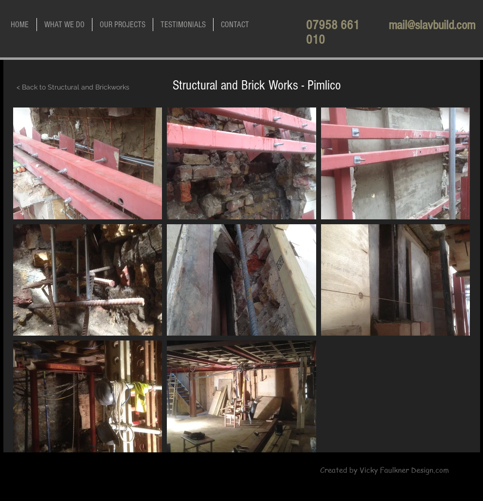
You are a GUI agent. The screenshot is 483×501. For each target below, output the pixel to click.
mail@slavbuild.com (432, 25)
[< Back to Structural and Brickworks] (73, 87)
